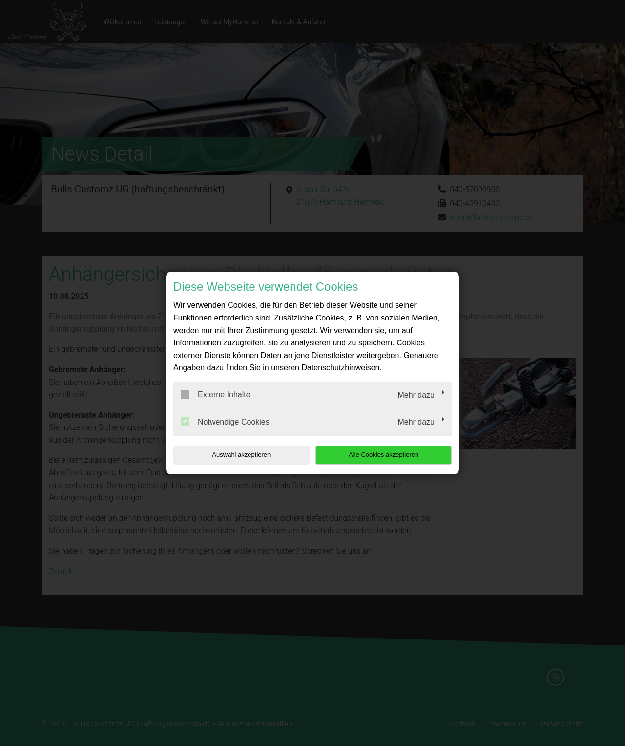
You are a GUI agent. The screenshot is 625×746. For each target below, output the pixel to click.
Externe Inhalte (215, 394)
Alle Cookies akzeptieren (389, 454)
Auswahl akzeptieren (236, 454)
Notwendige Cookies (225, 421)
